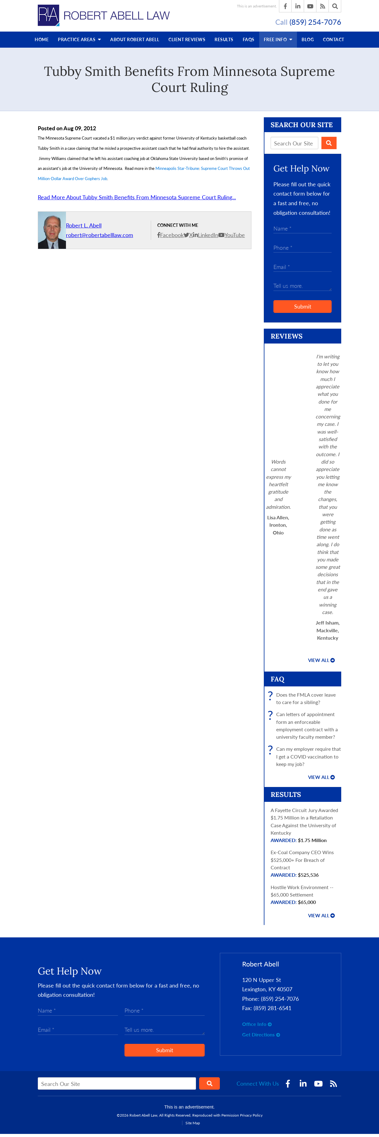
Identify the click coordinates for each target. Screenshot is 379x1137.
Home (42, 42)
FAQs (249, 42)
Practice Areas (79, 42)
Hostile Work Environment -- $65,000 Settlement (306, 898)
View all (318, 663)
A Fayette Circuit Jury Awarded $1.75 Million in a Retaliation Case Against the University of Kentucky (306, 828)
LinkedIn (208, 238)
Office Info (254, 1027)
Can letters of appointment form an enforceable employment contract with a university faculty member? (304, 729)
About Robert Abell (134, 42)
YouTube (234, 238)
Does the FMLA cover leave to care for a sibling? (303, 701)
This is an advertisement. (257, 6)
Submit (302, 309)
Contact (333, 42)
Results (224, 42)
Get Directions (258, 1037)
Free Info (278, 42)
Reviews (186, 42)
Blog (308, 42)
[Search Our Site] (294, 146)
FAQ (277, 681)
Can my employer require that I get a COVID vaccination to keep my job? (306, 759)
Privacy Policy (251, 1118)
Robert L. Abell (84, 228)
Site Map (192, 1126)
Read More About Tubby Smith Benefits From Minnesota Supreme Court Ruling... (137, 200)
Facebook (172, 238)
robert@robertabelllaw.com (99, 238)
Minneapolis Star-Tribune (177, 171)
